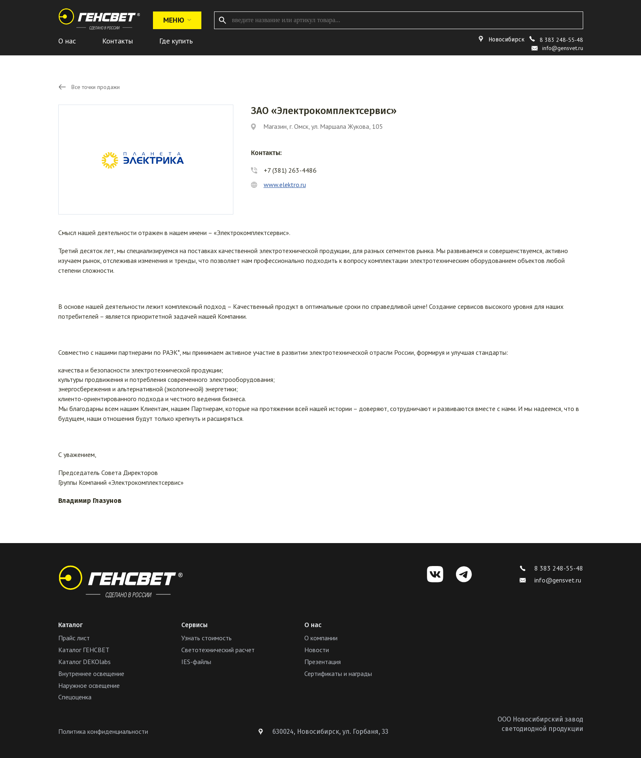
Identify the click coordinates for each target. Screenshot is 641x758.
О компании (321, 638)
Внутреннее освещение (91, 673)
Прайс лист (74, 638)
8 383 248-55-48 (561, 39)
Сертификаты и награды (338, 673)
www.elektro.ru (285, 184)
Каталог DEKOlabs (84, 662)
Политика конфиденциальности (103, 731)
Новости (316, 650)
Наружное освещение (89, 685)
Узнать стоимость (206, 638)
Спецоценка (74, 697)
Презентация (322, 662)
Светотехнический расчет (218, 650)
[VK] (435, 574)
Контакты (117, 41)
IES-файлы (196, 662)
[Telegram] (464, 574)
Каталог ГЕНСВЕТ (83, 650)
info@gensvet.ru (550, 580)
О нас (67, 41)
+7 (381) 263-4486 (290, 170)
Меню (177, 20)
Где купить (176, 41)
